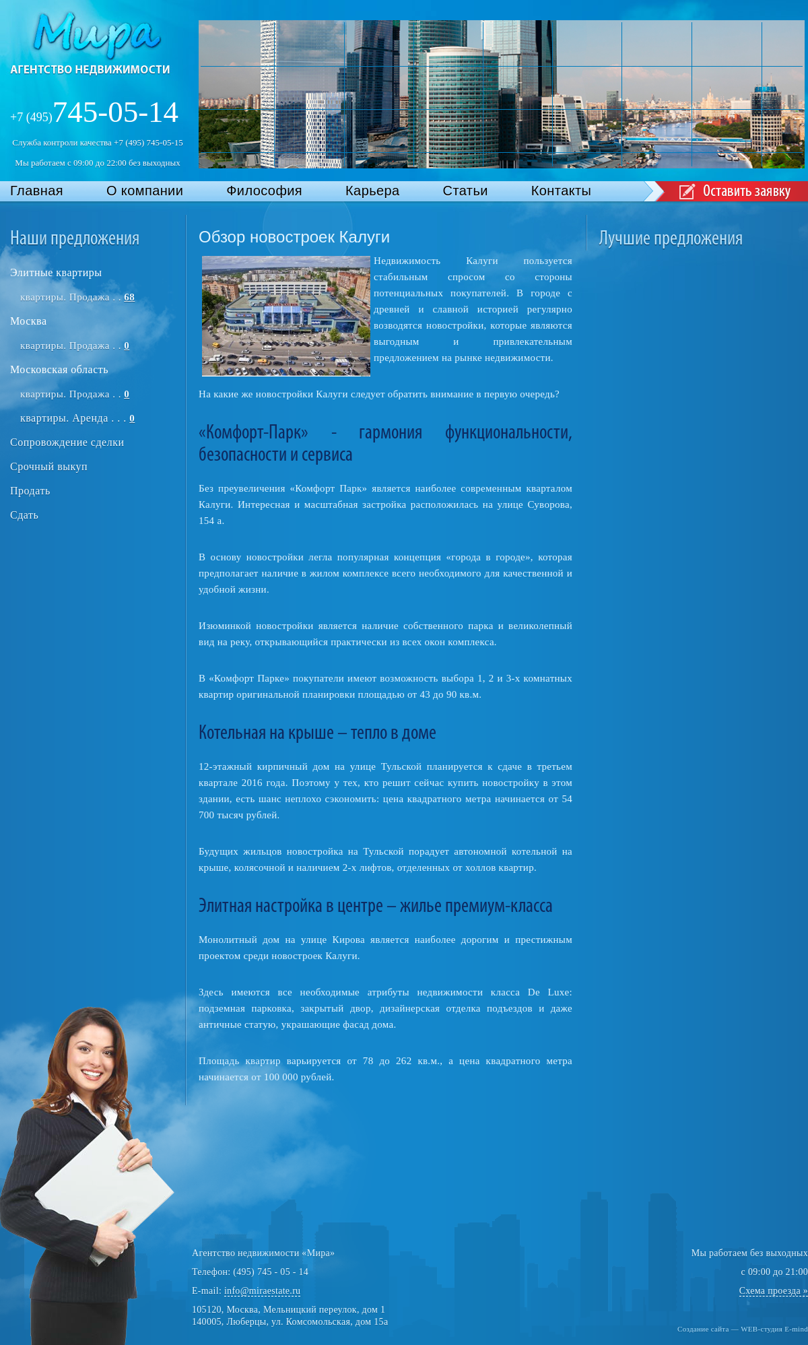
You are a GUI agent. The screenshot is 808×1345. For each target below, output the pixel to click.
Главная (36, 190)
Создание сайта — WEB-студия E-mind (742, 1329)
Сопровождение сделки (67, 442)
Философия (264, 190)
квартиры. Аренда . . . (77, 418)
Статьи (465, 190)
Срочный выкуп (49, 466)
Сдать (24, 515)
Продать (30, 490)
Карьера (372, 190)
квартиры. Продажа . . (77, 297)
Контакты (561, 190)
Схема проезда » (773, 1291)
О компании (144, 190)
